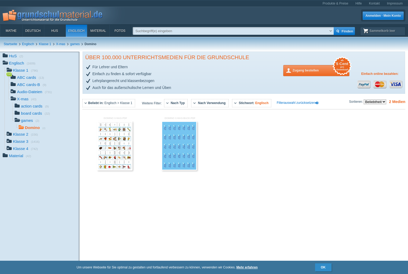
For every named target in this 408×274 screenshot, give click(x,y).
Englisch (76, 31)
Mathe (11, 31)
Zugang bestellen (321, 70)
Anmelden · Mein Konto (383, 16)
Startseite (10, 44)
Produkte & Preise (335, 3)
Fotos (119, 31)
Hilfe (358, 3)
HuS (54, 31)
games (75, 44)
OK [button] (323, 267)
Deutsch (33, 31)
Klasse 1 (45, 44)
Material (98, 31)
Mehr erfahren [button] (247, 267)
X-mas (60, 44)
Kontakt (374, 3)
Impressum (395, 3)
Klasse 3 (23, 142)
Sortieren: (356, 102)
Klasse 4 (22, 149)
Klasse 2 (22, 134)
